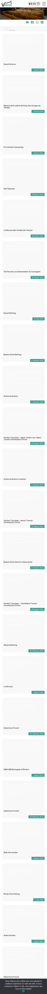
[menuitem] (30, 3)
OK (23, 991)
